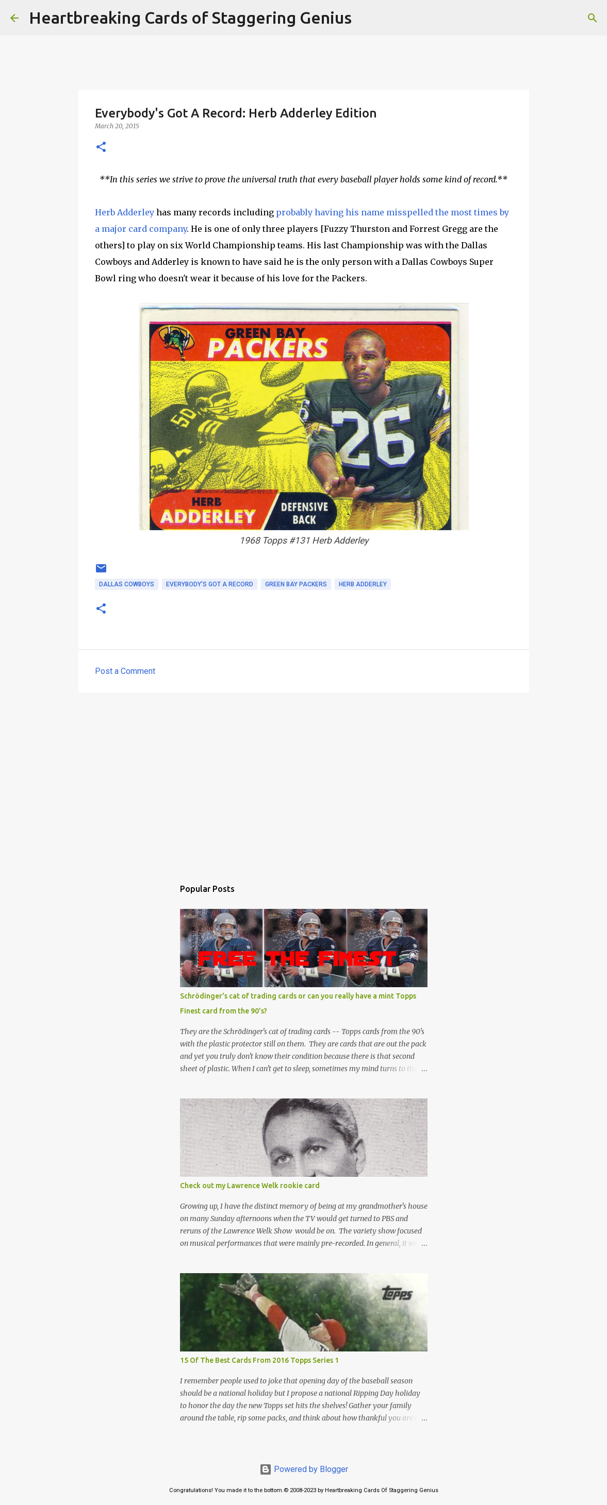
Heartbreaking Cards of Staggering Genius (190, 17)
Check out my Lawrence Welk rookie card (250, 1185)
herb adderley (363, 584)
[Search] (366, 18)
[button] (101, 148)
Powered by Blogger (303, 1469)
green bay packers (296, 584)
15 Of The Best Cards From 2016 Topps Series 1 (259, 1360)
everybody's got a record (209, 584)
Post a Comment (125, 671)
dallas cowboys (126, 584)
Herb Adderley (124, 212)
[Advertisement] (303, 780)
